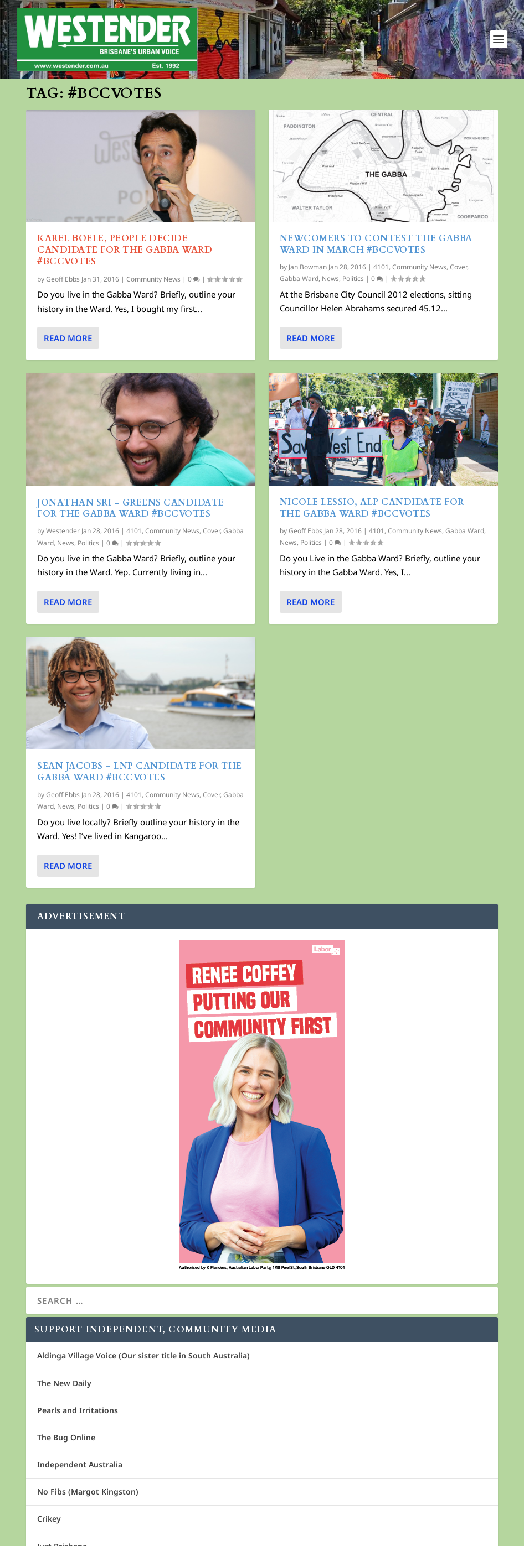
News (65, 543)
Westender (63, 530)
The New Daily (64, 1383)
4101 (134, 530)
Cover (211, 530)
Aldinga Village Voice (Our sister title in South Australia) (143, 1355)
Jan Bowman (308, 267)
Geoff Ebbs (63, 279)
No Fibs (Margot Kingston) (87, 1491)
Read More (68, 337)
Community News (153, 279)
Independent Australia (79, 1464)
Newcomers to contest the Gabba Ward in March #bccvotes (376, 244)
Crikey (49, 1518)
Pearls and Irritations (77, 1410)
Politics (88, 543)
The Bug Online (66, 1437)
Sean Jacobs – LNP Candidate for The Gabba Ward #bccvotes (139, 772)
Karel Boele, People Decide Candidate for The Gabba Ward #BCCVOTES (124, 250)
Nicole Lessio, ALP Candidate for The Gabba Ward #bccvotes (372, 508)
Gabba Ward (299, 278)
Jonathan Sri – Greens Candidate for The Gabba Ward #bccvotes (130, 508)
